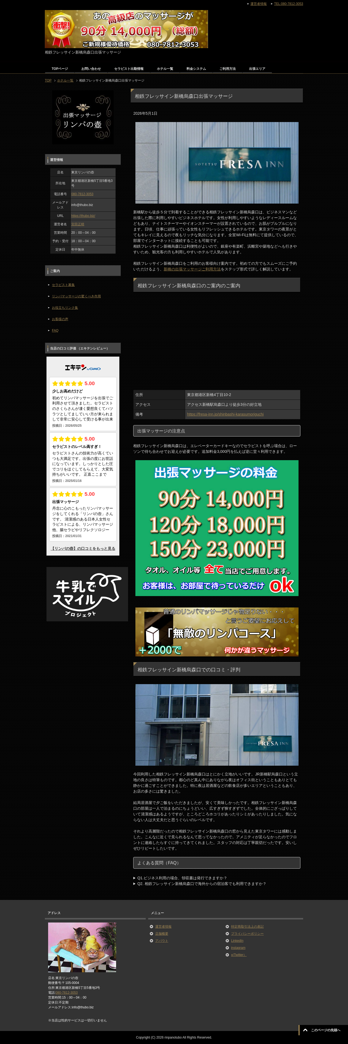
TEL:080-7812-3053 (288, 4)
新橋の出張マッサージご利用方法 (192, 269)
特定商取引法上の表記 (247, 926)
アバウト (161, 941)
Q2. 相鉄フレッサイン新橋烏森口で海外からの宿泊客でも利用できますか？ (201, 883)
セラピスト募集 (63, 285)
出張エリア (257, 69)
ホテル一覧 (165, 69)
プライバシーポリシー (247, 934)
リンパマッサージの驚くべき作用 (76, 296)
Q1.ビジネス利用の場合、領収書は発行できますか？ (182, 878)
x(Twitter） (239, 955)
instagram (238, 948)
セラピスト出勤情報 (129, 69)
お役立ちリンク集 (65, 308)
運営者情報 (163, 926)
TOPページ (60, 69)
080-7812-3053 (82, 194)
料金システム (196, 69)
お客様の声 (60, 319)
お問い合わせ (91, 69)
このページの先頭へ (325, 1030)
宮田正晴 (77, 224)
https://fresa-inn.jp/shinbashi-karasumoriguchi (225, 414)
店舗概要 (161, 934)
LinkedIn (237, 941)
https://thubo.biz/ (83, 216)
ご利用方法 (227, 69)
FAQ (55, 330)
